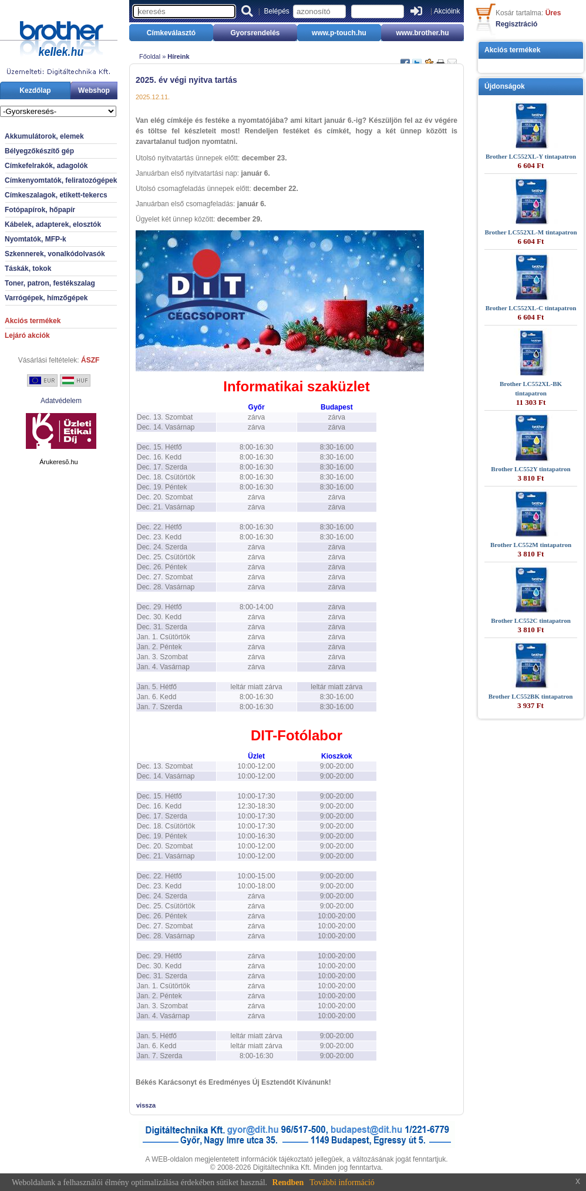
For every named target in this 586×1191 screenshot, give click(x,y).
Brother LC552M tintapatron (530, 544)
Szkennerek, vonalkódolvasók (55, 254)
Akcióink (447, 11)
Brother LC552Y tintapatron (530, 468)
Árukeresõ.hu (58, 461)
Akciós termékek (32, 321)
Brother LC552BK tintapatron (531, 696)
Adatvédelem (61, 401)
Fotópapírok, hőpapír (40, 210)
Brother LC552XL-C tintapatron (531, 307)
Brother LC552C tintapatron (531, 620)
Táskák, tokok (28, 268)
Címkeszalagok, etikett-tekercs (56, 195)
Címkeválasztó (171, 33)
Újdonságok (504, 86)
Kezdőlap (34, 90)
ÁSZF (90, 360)
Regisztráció (516, 24)
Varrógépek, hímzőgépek (46, 298)
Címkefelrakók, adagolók (46, 166)
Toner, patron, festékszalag (50, 283)
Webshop (94, 90)
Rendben (288, 1182)
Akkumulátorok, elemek (44, 136)
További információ (342, 1182)
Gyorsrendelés (254, 33)
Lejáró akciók (27, 335)
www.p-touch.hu (339, 33)
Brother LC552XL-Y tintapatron (531, 156)
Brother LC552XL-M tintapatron (530, 232)
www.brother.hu (422, 33)
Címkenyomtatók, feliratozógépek (61, 180)
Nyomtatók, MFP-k (35, 239)
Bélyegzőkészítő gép (39, 151)
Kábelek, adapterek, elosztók (53, 224)
